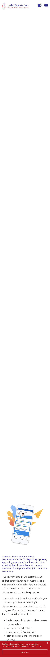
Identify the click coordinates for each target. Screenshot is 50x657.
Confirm (25, 652)
